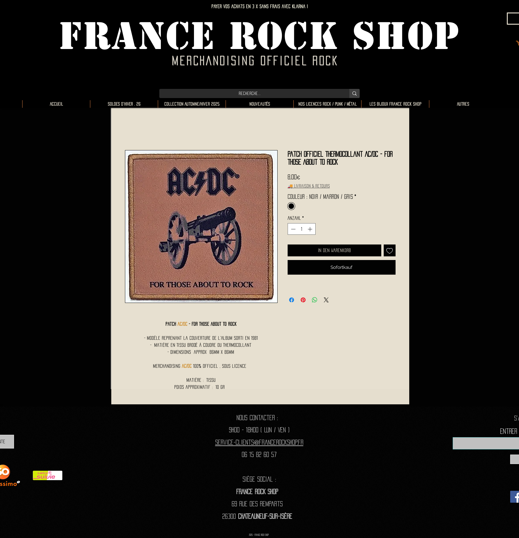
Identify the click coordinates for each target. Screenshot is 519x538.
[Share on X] (326, 300)
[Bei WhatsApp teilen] (314, 300)
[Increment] (310, 229)
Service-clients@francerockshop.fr (259, 442)
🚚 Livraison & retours (309, 186)
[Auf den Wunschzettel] (390, 250)
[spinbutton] (301, 229)
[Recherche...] (250, 93)
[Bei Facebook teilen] (291, 300)
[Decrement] (293, 229)
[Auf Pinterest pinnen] (303, 300)
